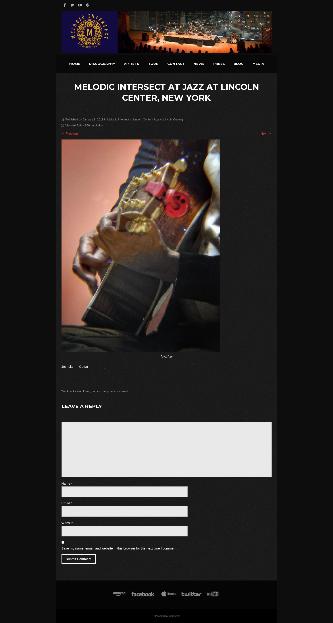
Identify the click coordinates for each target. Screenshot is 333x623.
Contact (176, 64)
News (199, 64)
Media (258, 64)
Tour (153, 64)
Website (67, 523)
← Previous (70, 133)
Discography (102, 64)
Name (67, 483)
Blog (239, 64)
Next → (265, 133)
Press (219, 64)
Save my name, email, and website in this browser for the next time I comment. (119, 548)
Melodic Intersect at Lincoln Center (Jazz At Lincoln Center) (145, 119)
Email (67, 503)
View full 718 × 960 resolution (84, 125)
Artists (131, 64)
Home (74, 64)
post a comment (117, 391)
